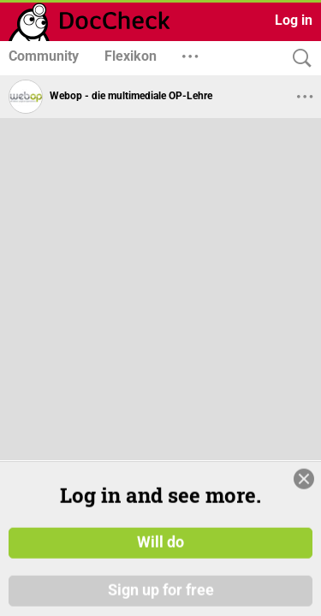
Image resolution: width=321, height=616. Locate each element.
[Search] (297, 58)
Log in (293, 20)
